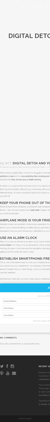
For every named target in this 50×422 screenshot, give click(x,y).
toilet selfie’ (35, 210)
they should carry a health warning (26, 180)
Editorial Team (38, 167)
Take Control (23, 167)
